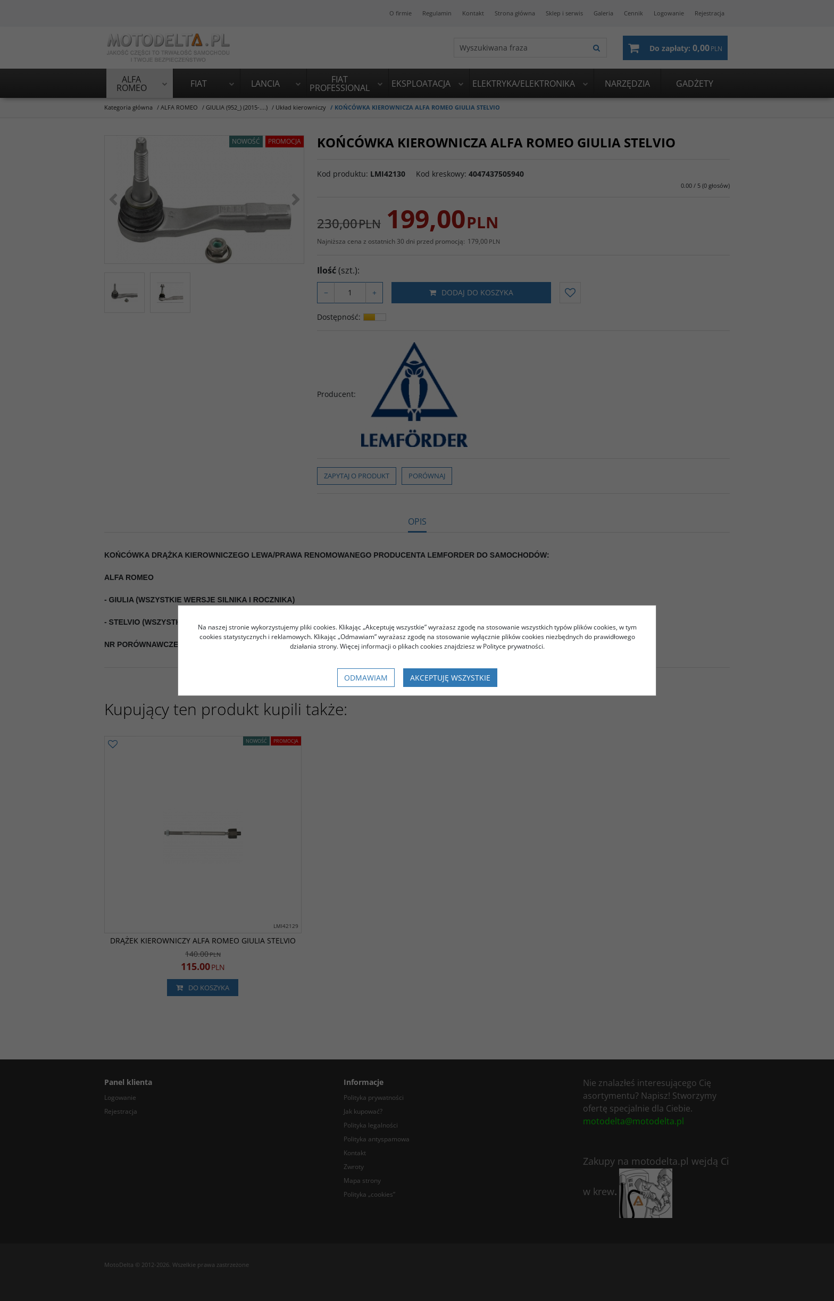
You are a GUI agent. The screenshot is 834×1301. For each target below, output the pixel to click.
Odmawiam (366, 678)
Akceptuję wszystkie (450, 678)
